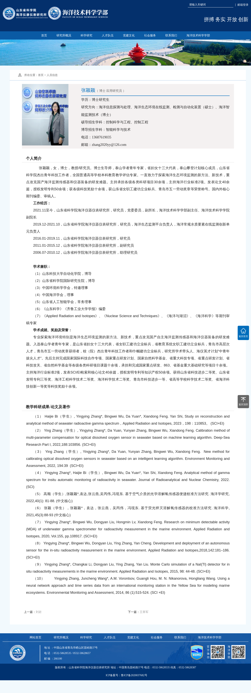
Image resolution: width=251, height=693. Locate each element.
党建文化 (129, 35)
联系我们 (172, 35)
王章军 (144, 621)
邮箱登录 (242, 5)
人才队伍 (107, 35)
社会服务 (150, 35)
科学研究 (86, 35)
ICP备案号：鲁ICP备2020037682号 (126, 688)
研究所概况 (63, 35)
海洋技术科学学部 (199, 35)
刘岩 (39, 621)
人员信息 (52, 75)
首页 (43, 35)
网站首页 (35, 650)
